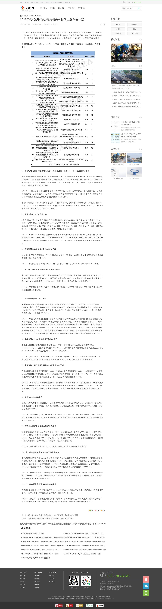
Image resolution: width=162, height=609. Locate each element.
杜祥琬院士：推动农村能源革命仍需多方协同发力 (40, 554)
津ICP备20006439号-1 (113, 590)
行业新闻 (51, 579)
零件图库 (81, 8)
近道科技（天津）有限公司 (114, 588)
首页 (21, 2)
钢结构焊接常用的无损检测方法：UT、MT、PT (122, 61)
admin (39, 24)
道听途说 (61, 8)
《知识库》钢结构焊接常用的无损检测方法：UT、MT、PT (130, 93)
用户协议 (22, 587)
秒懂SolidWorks (134, 192)
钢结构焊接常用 (118, 178)
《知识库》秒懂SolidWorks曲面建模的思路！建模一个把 (129, 108)
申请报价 (37, 584)
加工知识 (51, 581)
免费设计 (37, 587)
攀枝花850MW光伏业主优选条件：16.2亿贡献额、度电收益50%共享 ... (53, 515)
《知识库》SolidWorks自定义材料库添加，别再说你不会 (129, 104)
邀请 (92, 510)
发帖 (32, 2)
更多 (140, 40)
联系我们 (22, 581)
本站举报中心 (68, 2)
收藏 (103, 510)
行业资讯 (43, 8)
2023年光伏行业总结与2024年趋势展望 (36, 558)
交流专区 (71, 8)
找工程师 (37, 581)
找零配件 (37, 579)
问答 (41, 2)
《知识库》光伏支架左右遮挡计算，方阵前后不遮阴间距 (129, 100)
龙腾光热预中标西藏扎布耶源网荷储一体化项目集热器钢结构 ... (51, 518)
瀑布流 (27, 2)
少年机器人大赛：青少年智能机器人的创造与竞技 (82, 554)
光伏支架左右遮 (134, 178)
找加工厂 (37, 576)
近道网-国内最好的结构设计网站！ (21, 15)
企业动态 (22, 579)
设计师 (118, 29)
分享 (97, 510)
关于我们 (135, 33)
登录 (135, 2)
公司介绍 (22, 576)
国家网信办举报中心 (56, 2)
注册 (139, 2)
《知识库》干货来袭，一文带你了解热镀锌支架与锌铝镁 (129, 97)
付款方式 (22, 584)
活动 (134, 29)
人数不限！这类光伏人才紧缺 (33, 533)
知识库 (52, 8)
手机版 (47, 2)
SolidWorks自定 (118, 192)
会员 (37, 2)
